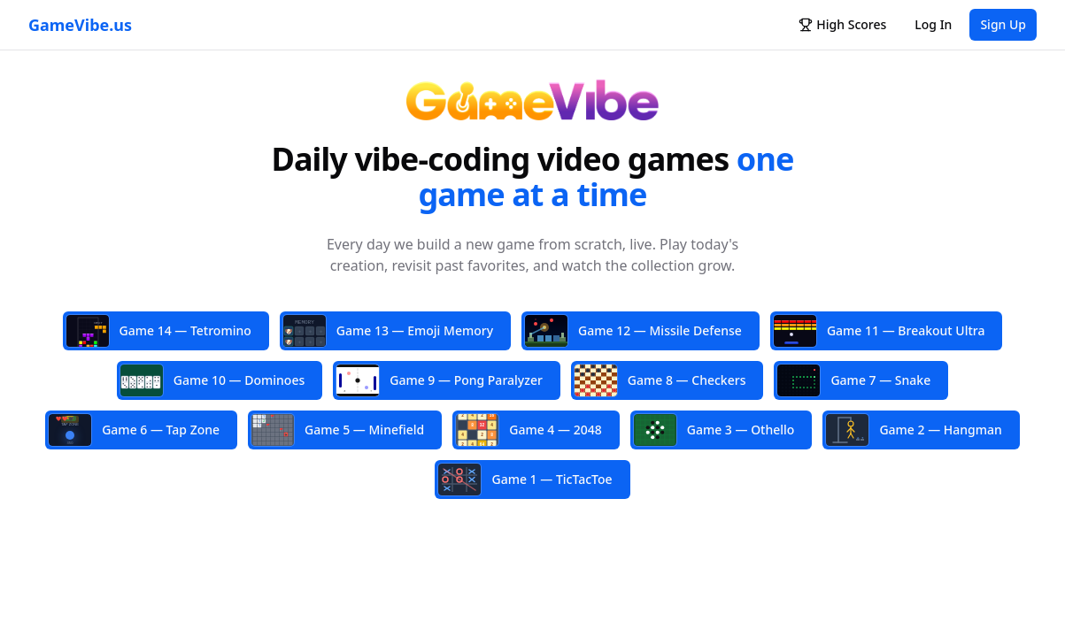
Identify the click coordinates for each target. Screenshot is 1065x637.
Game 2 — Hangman (913, 430)
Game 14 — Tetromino (158, 331)
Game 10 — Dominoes (212, 380)
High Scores (842, 24)
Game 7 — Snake (853, 380)
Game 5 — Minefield (337, 430)
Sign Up (1003, 24)
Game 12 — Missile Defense (633, 331)
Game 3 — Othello (714, 430)
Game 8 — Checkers (660, 380)
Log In (933, 24)
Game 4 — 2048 (528, 429)
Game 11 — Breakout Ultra (879, 331)
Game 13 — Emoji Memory (388, 332)
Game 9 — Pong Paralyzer (439, 380)
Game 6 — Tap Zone (134, 430)
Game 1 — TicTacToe (525, 479)
